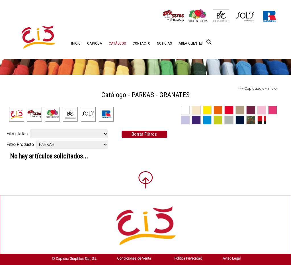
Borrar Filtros (144, 134)
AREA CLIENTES (191, 43)
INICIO (76, 43)
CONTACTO (141, 43)
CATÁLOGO (117, 43)
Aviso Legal (232, 258)
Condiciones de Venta (134, 258)
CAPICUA (94, 43)
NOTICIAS (164, 43)
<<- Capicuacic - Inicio (257, 88)
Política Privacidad (188, 258)
